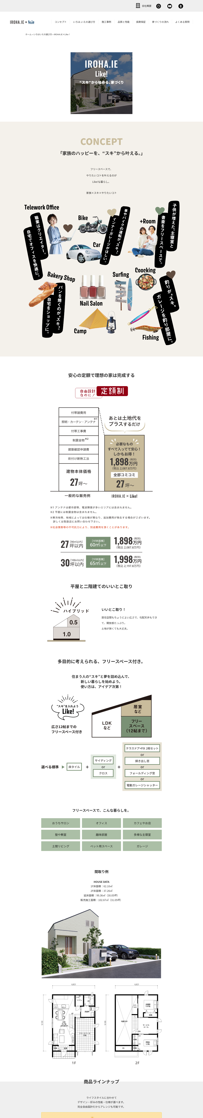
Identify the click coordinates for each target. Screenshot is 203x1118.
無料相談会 (130, 5)
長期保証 (141, 21)
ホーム (28, 33)
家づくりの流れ (160, 21)
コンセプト (61, 21)
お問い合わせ (174, 5)
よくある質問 (182, 21)
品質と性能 (124, 21)
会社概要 (108, 5)
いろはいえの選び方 (42, 33)
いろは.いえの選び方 (84, 21)
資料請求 (151, 5)
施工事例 (106, 21)
